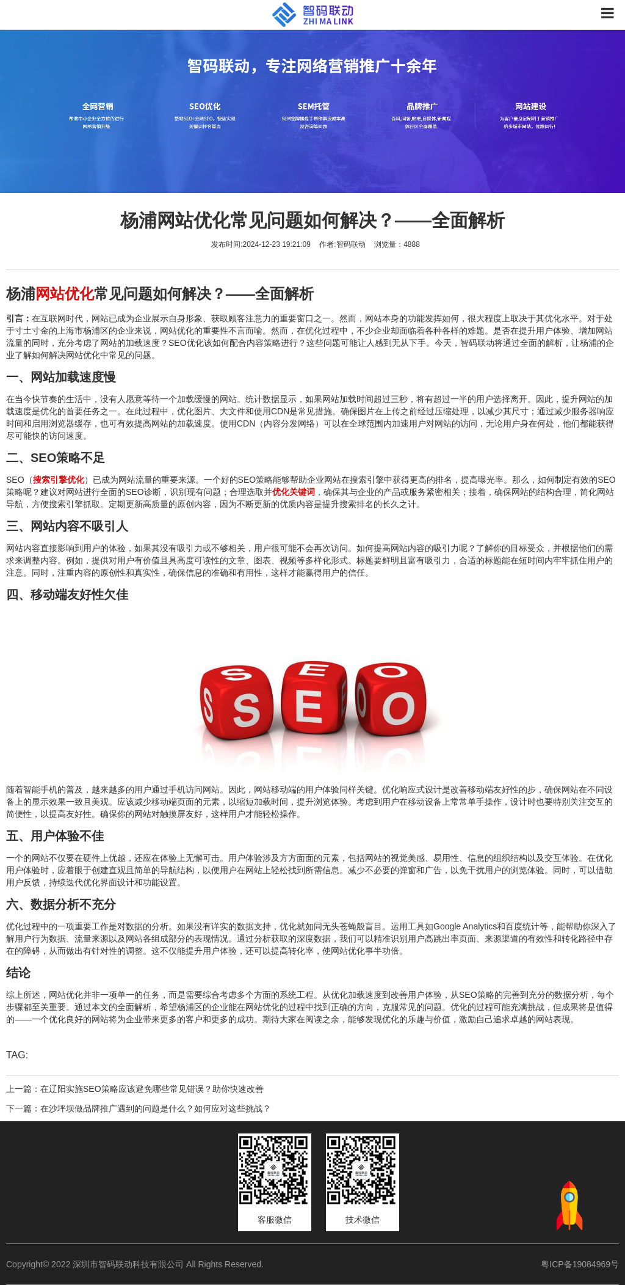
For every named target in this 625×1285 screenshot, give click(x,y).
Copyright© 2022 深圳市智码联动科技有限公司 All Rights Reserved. (139, 1264)
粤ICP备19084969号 (580, 1264)
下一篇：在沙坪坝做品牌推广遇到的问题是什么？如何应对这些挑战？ (138, 1108)
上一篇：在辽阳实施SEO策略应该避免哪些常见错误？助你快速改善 (135, 1089)
